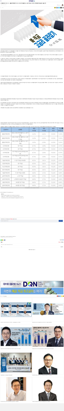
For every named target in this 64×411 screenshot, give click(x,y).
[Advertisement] (32, 69)
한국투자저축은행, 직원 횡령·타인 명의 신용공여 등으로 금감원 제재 (10, 195)
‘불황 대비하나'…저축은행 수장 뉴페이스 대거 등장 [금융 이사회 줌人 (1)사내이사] (12, 196)
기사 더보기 (5, 267)
